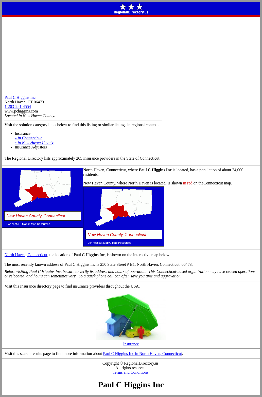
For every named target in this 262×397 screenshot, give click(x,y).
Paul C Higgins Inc (20, 97)
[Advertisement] (131, 54)
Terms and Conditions (130, 372)
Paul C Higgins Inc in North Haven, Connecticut (142, 353)
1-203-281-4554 (18, 106)
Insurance (131, 342)
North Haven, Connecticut (26, 255)
